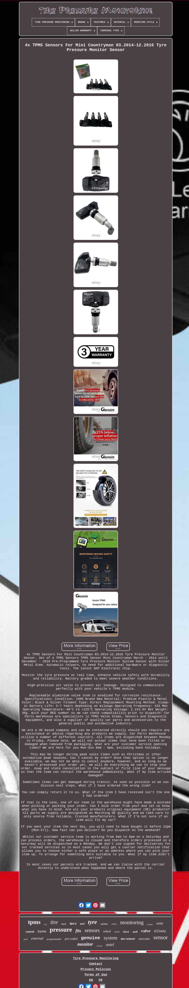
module (150, 924)
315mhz (99, 946)
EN (91, 980)
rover (117, 931)
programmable (54, 939)
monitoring (132, 922)
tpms (34, 922)
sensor (160, 937)
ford (45, 924)
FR (100, 980)
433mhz (160, 931)
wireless (104, 924)
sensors (92, 930)
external (37, 938)
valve (145, 931)
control (30, 931)
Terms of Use (95, 974)
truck (63, 924)
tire (54, 922)
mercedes (144, 938)
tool (82, 923)
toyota (42, 931)
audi (134, 931)
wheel (107, 931)
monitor (85, 944)
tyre (92, 922)
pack (26, 939)
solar (160, 923)
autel (110, 944)
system (110, 937)
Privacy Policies (96, 969)
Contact (95, 964)
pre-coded (71, 938)
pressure (61, 929)
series (114, 924)
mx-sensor (128, 938)
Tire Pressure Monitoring (95, 958)
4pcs (73, 923)
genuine (90, 938)
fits (78, 930)
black (126, 931)
